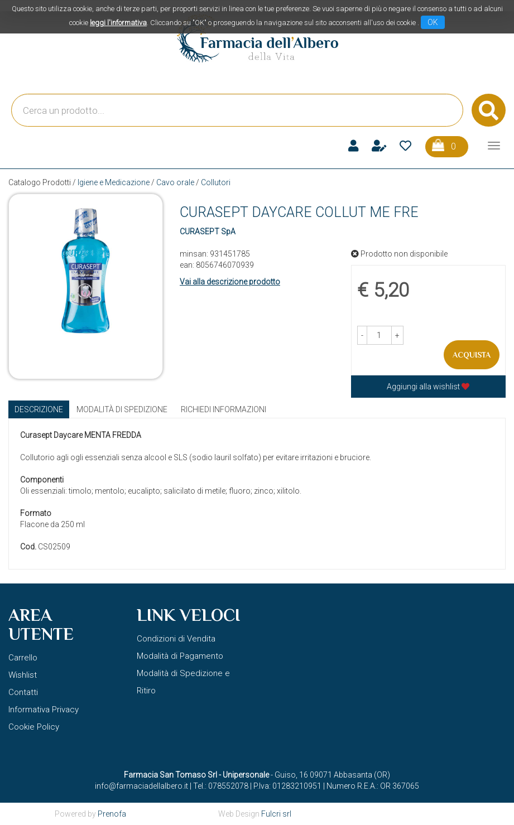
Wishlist (22, 675)
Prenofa (112, 813)
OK (432, 22)
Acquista (472, 354)
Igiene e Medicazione (114, 182)
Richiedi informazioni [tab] (223, 409)
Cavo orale (175, 182)
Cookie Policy (33, 727)
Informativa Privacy (43, 710)
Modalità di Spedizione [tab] (121, 409)
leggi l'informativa (118, 22)
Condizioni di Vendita (176, 639)
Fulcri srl (276, 813)
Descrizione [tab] (39, 409)
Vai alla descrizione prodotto (230, 281)
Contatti (23, 692)
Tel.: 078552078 (220, 785)
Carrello (22, 658)
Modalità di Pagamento (180, 656)
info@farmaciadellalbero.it (141, 785)
